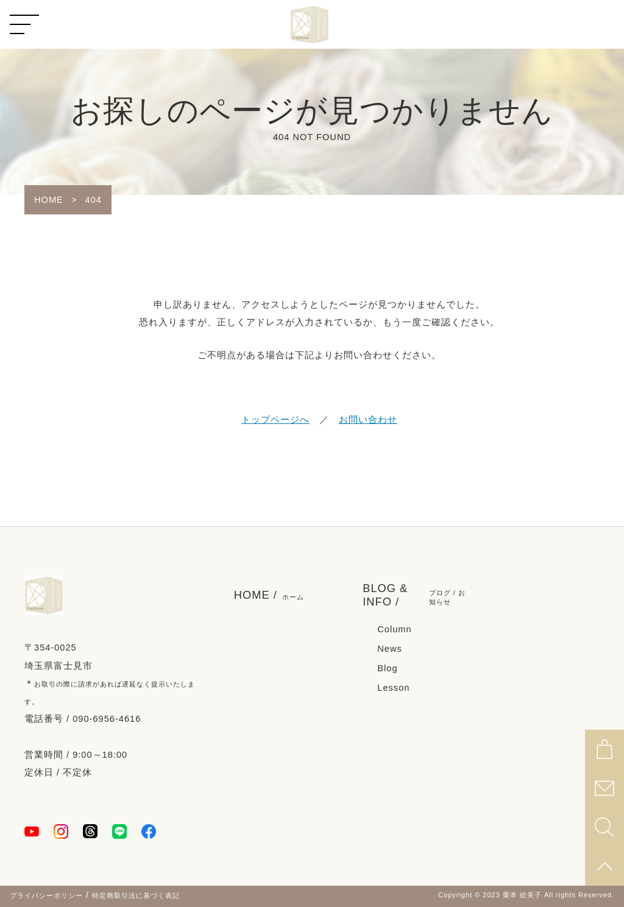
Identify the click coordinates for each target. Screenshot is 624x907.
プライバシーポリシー (46, 895)
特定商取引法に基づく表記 (136, 895)
